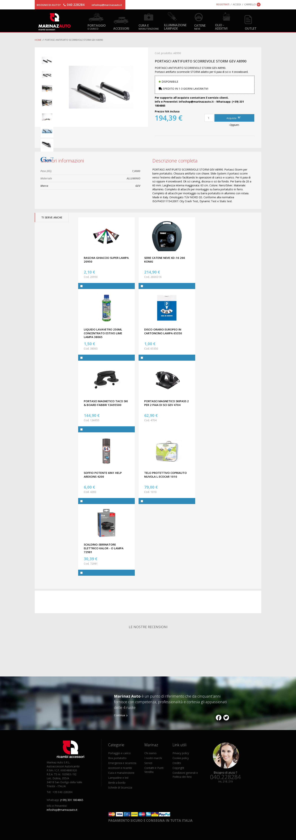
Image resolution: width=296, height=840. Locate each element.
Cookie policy (181, 758)
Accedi (237, 4)
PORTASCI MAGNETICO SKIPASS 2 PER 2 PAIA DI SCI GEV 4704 (166, 403)
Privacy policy (181, 753)
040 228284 (76, 4)
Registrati (222, 4)
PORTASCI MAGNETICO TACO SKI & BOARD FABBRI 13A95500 (106, 403)
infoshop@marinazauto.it (107, 5)
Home (38, 40)
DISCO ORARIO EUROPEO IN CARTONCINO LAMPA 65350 (163, 331)
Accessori (121, 28)
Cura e (149, 26)
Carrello (250, 4)
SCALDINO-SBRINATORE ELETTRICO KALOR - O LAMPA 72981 (103, 548)
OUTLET (251, 28)
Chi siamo (150, 753)
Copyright (178, 768)
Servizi (148, 763)
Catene (200, 26)
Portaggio (97, 26)
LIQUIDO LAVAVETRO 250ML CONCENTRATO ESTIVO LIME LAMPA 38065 (103, 333)
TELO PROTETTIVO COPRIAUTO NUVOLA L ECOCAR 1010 (165, 474)
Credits (177, 763)
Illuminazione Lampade (175, 26)
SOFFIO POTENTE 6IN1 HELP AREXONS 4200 (103, 474)
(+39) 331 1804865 (71, 800)
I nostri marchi (153, 758)
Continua (119, 715)
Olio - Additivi (221, 26)
